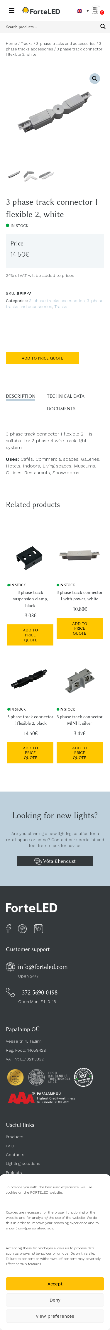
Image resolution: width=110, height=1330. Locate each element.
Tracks (27, 43)
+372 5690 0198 (37, 992)
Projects (14, 1172)
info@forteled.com (43, 966)
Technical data (65, 396)
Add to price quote (42, 358)
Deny (55, 1300)
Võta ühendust (55, 861)
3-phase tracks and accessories (65, 43)
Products (14, 1136)
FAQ (10, 1145)
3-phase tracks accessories (57, 300)
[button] (94, 78)
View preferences (55, 1316)
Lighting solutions (23, 1163)
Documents (61, 408)
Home (11, 43)
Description (20, 396)
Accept (55, 1284)
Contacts (15, 1154)
